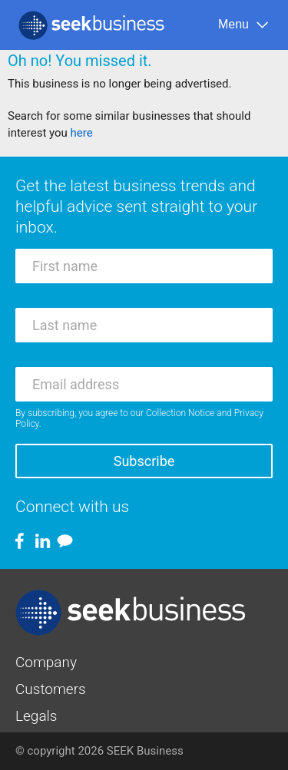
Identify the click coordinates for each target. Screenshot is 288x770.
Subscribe (144, 461)
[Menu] (244, 25)
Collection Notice (180, 413)
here (82, 133)
